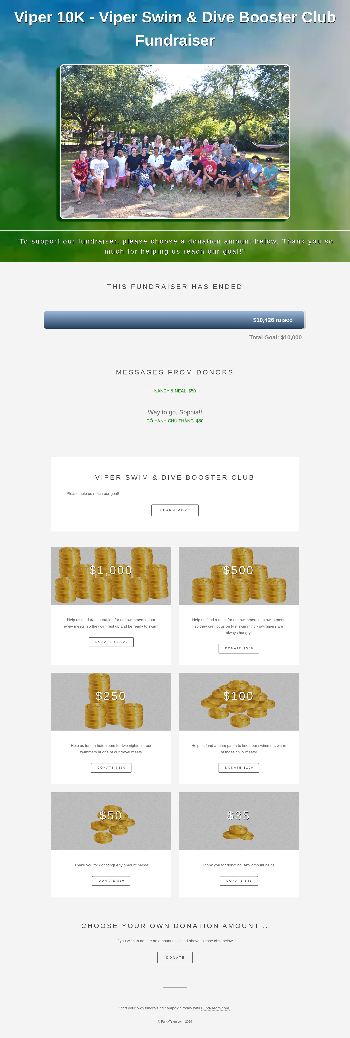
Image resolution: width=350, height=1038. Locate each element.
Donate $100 (239, 767)
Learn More (175, 510)
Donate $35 (239, 880)
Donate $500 (239, 648)
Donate (175, 957)
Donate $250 (112, 767)
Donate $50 (112, 880)
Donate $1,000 (111, 641)
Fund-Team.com (215, 1008)
